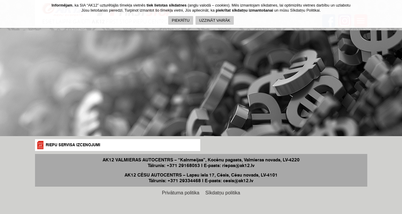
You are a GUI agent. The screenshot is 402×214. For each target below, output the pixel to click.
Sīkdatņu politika (222, 192)
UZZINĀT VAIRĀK (214, 20)
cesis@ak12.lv (238, 180)
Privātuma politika (180, 192)
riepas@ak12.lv (238, 165)
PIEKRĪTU (181, 20)
